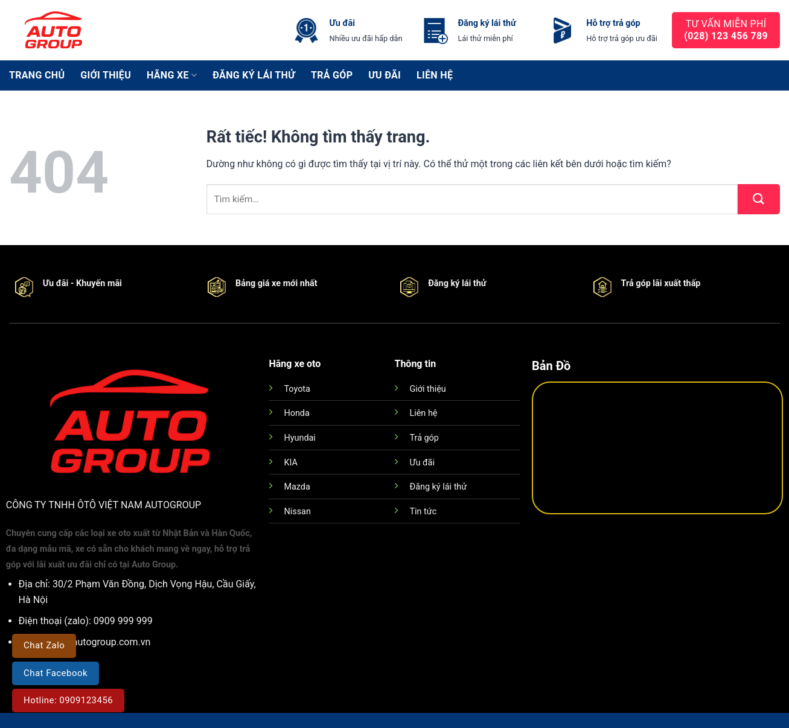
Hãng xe (172, 75)
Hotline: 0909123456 (68, 700)
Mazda (297, 487)
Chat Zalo (44, 645)
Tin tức (422, 511)
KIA (290, 463)
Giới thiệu (105, 75)
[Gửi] (759, 199)
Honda (296, 413)
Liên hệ (435, 75)
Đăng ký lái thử (253, 75)
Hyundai (299, 438)
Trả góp (332, 75)
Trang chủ (37, 75)
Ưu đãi (384, 75)
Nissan (297, 511)
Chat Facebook (56, 673)
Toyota (297, 389)
